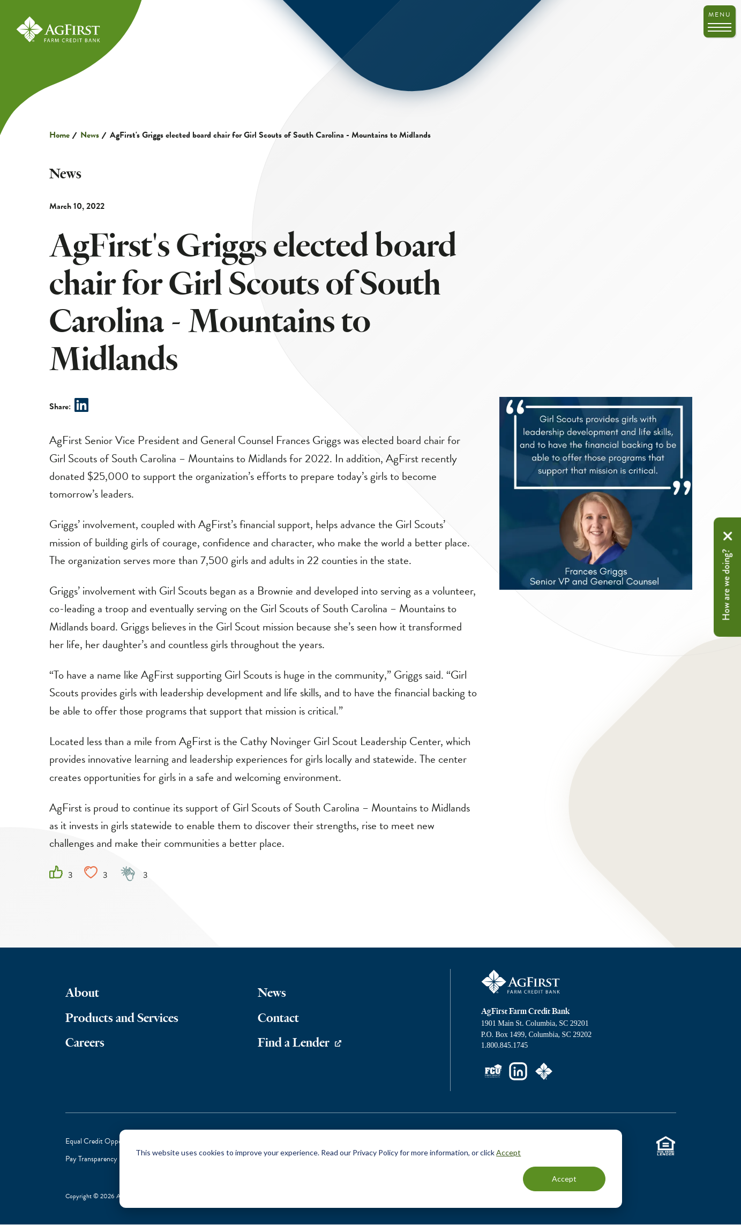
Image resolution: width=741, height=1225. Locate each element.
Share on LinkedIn (81, 405)
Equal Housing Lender (666, 1145)
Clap (128, 873)
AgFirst (59, 30)
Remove (728, 536)
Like (56, 872)
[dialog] (370, 1169)
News (89, 135)
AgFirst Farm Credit (521, 982)
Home (59, 135)
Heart (91, 872)
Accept (508, 1152)
